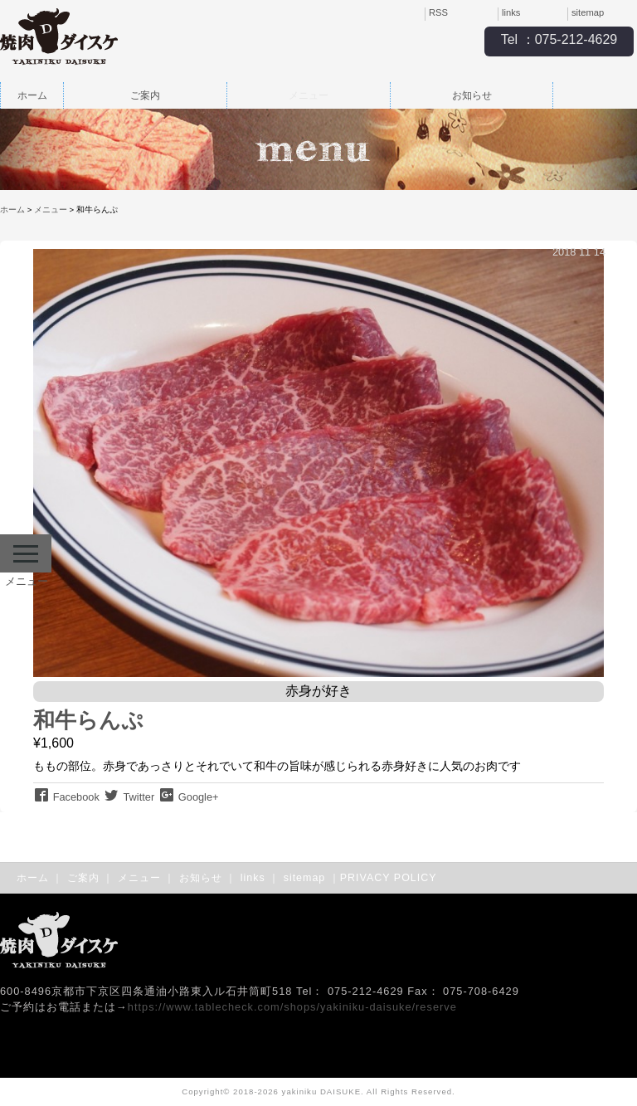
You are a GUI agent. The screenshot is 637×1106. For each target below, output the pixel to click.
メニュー (308, 95)
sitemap (587, 12)
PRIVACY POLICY (388, 878)
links (511, 12)
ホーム (32, 95)
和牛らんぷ (88, 720)
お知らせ (472, 95)
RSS (438, 12)
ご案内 (145, 95)
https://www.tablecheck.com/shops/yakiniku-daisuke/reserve (292, 1007)
